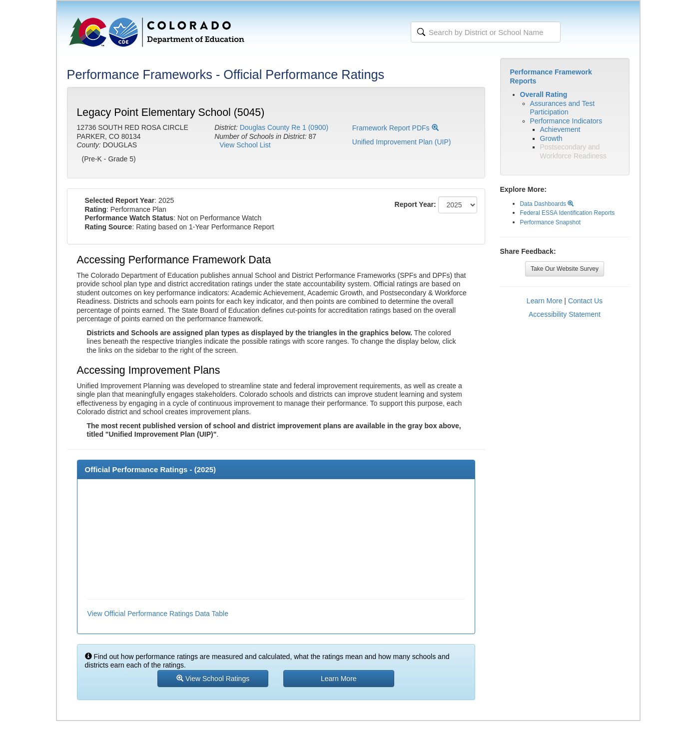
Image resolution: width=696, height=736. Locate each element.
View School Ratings (212, 679)
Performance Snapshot (550, 222)
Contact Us (585, 301)
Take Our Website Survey (565, 268)
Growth (551, 138)
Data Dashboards (547, 203)
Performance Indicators (566, 121)
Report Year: (415, 204)
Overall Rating (544, 94)
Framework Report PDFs (395, 128)
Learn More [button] (339, 679)
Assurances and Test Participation (562, 107)
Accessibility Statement (565, 314)
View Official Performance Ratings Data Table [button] (157, 614)
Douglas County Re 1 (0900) (284, 127)
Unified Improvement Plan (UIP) (401, 142)
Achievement (560, 129)
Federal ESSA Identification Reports (567, 212)
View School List (244, 145)
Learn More (545, 301)
